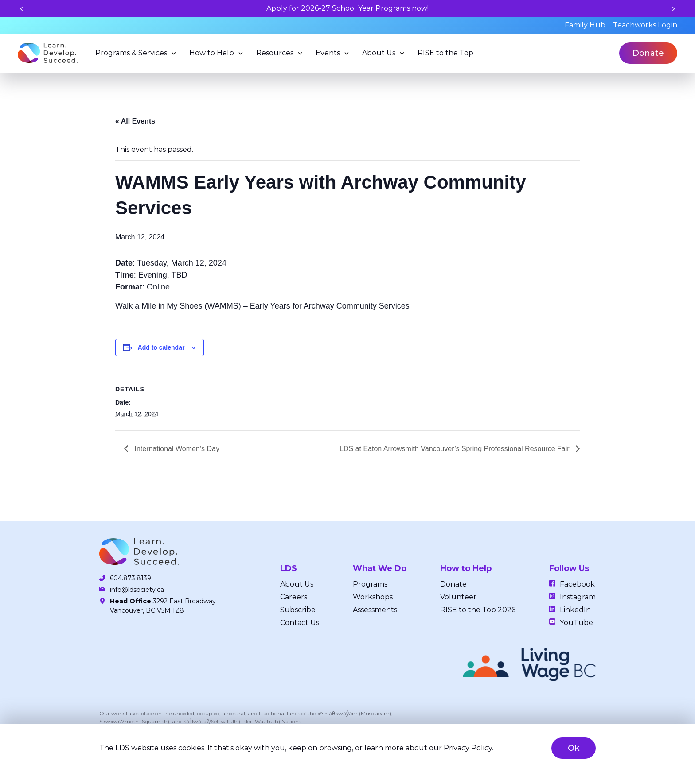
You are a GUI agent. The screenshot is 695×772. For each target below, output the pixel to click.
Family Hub (585, 25)
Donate (648, 53)
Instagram (578, 597)
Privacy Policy (468, 748)
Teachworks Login (645, 25)
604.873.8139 (130, 578)
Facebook (577, 584)
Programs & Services (131, 53)
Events (328, 53)
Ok (573, 748)
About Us (378, 53)
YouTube (576, 622)
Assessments (375, 610)
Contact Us (299, 622)
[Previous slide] (21, 8)
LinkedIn (575, 610)
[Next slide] (673, 8)
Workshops (373, 597)
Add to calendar (161, 347)
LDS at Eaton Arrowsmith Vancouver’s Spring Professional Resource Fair (455, 448)
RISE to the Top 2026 (477, 610)
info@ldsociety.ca (137, 590)
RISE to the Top (445, 53)
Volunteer (458, 597)
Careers (293, 597)
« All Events (135, 121)
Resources (274, 53)
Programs (370, 584)
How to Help (211, 53)
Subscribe (298, 610)
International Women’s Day (176, 448)
